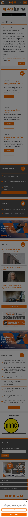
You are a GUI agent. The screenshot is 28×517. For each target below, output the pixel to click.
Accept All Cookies (14, 514)
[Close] (26, 502)
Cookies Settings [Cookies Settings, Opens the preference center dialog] (14, 510)
